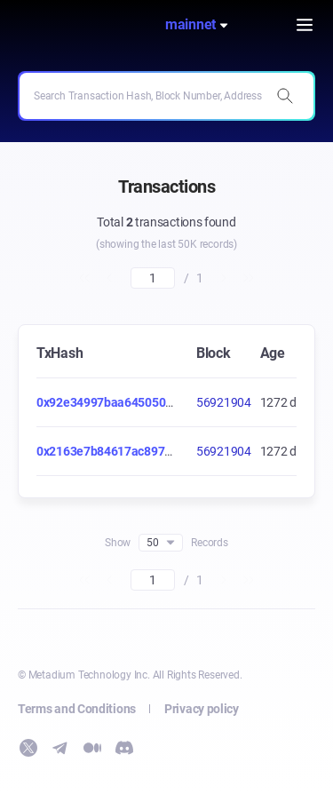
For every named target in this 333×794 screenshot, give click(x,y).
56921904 (223, 402)
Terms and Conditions (77, 709)
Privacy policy (201, 709)
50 (161, 542)
